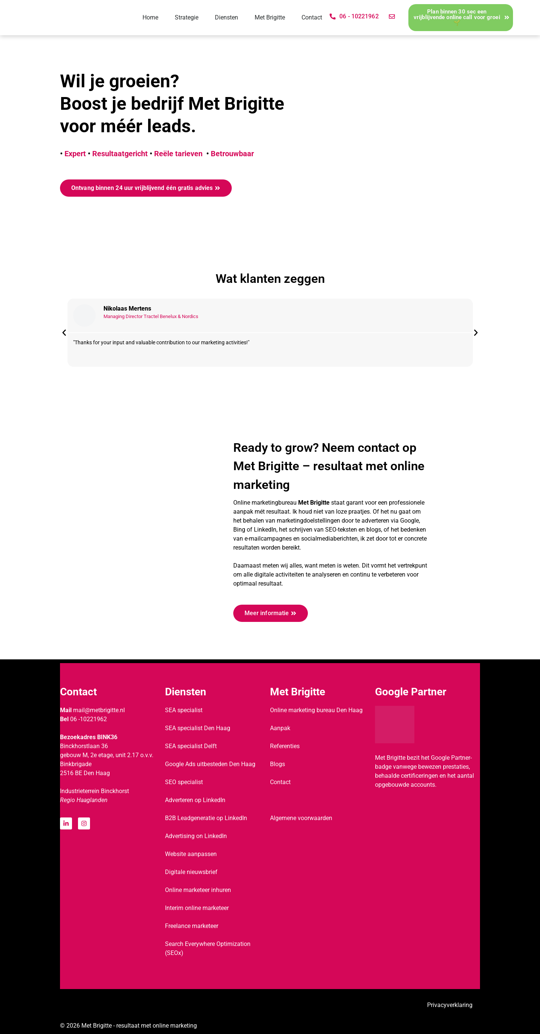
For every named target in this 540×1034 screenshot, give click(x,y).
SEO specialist (184, 782)
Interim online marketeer (197, 907)
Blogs (277, 764)
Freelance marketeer (191, 925)
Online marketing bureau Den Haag (316, 710)
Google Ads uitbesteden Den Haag (210, 764)
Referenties (285, 746)
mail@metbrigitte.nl (99, 710)
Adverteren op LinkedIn (195, 800)
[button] (64, 333)
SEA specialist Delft (191, 746)
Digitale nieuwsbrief (191, 872)
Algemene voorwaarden (301, 818)
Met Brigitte (270, 17)
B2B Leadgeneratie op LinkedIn (206, 818)
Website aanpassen (191, 854)
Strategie (186, 17)
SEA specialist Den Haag (197, 728)
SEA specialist (183, 710)
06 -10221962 (88, 719)
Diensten (226, 17)
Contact (312, 17)
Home (150, 17)
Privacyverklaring (449, 1005)
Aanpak (280, 728)
